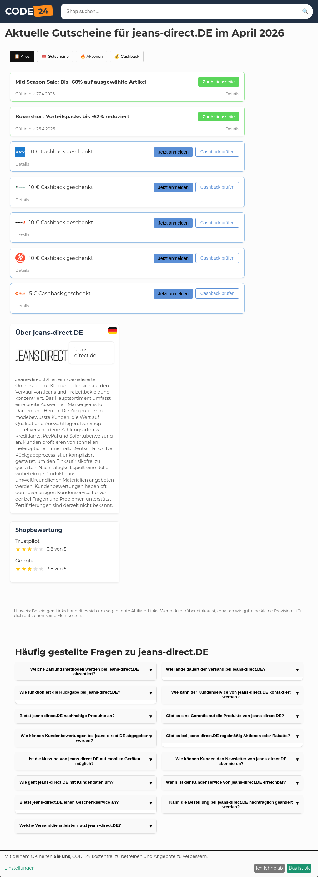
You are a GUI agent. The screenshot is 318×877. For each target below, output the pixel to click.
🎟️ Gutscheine (55, 56)
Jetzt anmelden (173, 152)
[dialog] (159, 863)
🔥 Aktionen (91, 56)
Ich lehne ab (269, 868)
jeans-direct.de (85, 353)
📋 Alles (22, 56)
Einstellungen (19, 868)
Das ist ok (299, 868)
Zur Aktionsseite (219, 81)
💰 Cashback (126, 56)
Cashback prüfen (217, 151)
